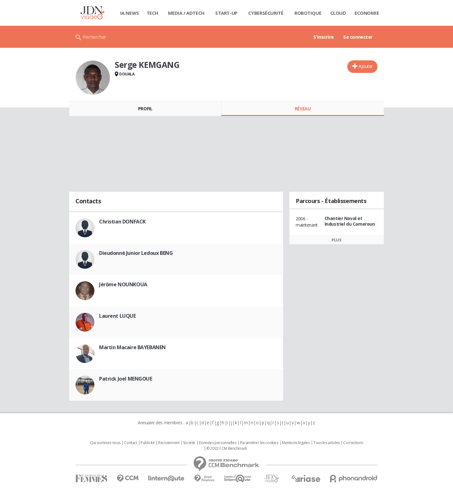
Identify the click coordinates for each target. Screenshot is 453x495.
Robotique (307, 13)
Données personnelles (218, 443)
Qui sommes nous (105, 443)
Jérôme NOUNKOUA (123, 284)
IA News (129, 13)
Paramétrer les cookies (259, 443)
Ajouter (366, 66)
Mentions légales (296, 443)
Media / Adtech (186, 13)
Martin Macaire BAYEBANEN (132, 347)
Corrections (353, 443)
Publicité (147, 443)
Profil (145, 109)
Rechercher (94, 37)
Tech (152, 13)
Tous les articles (326, 443)
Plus (336, 240)
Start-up (226, 13)
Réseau (302, 109)
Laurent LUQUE (117, 315)
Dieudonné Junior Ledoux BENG (136, 253)
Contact (130, 443)
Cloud (338, 13)
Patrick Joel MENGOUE (125, 378)
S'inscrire (323, 37)
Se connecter (358, 37)
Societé (189, 443)
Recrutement (168, 443)
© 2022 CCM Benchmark (226, 448)
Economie (367, 13)
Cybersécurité (265, 13)
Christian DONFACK (122, 221)
